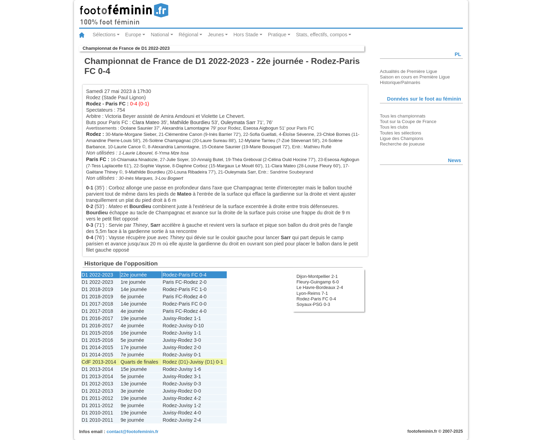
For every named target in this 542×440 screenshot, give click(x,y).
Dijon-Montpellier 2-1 (317, 276)
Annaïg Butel (210, 159)
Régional (188, 34)
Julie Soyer (177, 159)
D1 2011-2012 (97, 398)
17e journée (134, 347)
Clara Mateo (145, 122)
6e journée (132, 296)
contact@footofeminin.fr (132, 431)
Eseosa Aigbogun (260, 128)
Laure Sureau (213, 140)
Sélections (104, 34)
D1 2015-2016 (97, 333)
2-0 (203, 282)
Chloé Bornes (336, 134)
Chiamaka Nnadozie (137, 159)
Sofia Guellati (263, 134)
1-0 (203, 289)
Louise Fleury (318, 165)
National (160, 34)
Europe (133, 34)
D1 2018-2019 (97, 289)
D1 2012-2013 (97, 383)
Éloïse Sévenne (298, 134)
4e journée (132, 311)
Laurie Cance (127, 146)
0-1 (197, 354)
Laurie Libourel (137, 153)
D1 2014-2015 (97, 347)
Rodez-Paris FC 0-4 (316, 298)
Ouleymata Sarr (238, 122)
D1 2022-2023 (97, 275)
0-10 (199, 325)
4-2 (197, 398)
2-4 (197, 420)
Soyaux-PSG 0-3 (313, 304)
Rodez (93, 103)
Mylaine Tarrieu (260, 140)
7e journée (132, 354)
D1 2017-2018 (97, 304)
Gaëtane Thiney (102, 172)
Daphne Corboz (192, 165)
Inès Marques (138, 178)
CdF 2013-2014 (99, 362)
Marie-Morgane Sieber (134, 134)
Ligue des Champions (401, 138)
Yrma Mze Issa (173, 153)
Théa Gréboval (247, 159)
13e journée (134, 383)
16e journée (134, 333)
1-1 (197, 318)
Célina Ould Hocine (287, 159)
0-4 (203, 275)
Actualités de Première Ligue (408, 71)
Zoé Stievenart (296, 140)
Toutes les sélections (400, 132)
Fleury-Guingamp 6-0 (318, 281)
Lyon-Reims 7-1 (312, 293)
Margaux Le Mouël (235, 165)
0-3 (197, 383)
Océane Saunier (136, 128)
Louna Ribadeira (190, 172)
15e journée (134, 369)
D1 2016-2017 (97, 318)
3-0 (197, 340)
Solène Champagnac (170, 140)
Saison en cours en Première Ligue (415, 76)
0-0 (203, 304)
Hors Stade (245, 34)
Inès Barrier (220, 134)
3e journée (132, 391)
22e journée (134, 275)
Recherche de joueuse (402, 144)
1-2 (197, 405)
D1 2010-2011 (97, 412)
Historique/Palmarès (400, 82)
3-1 (197, 376)
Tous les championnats (403, 116)
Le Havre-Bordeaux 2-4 (320, 287)
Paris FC (115, 103)
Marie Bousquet (265, 146)
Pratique (277, 34)
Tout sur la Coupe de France (408, 121)
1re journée (133, 282)
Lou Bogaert (171, 178)
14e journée (134, 289)
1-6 (197, 369)
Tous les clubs (394, 127)
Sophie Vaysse (155, 165)
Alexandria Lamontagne (185, 128)
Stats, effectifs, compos (321, 34)
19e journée (134, 318)
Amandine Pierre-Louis (109, 140)
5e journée (132, 340)
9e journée (132, 405)
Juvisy (169, 318)
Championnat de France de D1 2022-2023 (126, 48)
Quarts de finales (139, 362)
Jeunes (216, 34)
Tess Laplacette (107, 165)
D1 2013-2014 (97, 369)
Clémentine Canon (183, 134)
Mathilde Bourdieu (190, 122)
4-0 (203, 296)
